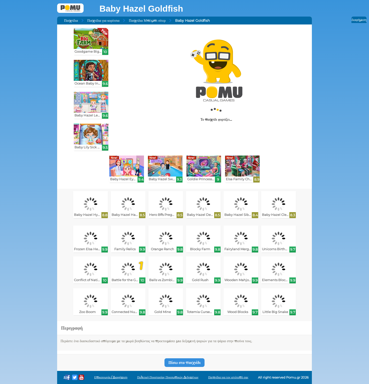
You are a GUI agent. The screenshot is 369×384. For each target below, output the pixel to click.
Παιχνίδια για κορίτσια (103, 20)
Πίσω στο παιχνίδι (184, 362)
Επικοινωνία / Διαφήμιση (110, 377)
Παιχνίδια (71, 20)
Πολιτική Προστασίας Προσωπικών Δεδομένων (167, 377)
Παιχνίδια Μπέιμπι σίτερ (147, 20)
